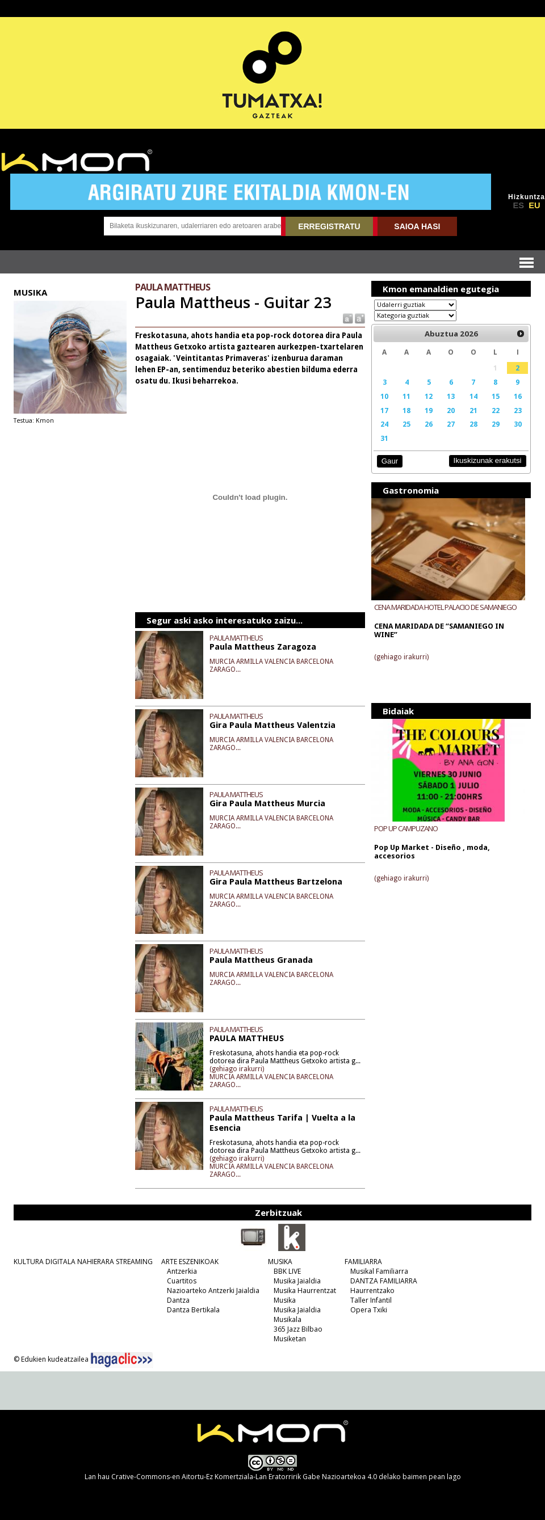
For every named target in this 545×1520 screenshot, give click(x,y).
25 (406, 423)
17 (384, 410)
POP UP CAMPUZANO (406, 828)
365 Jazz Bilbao (298, 1329)
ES (518, 205)
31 (384, 438)
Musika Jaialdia (297, 1281)
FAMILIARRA (363, 1261)
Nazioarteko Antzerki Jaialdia (213, 1290)
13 (451, 396)
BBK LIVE (287, 1271)
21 (473, 410)
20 (451, 410)
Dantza (178, 1300)
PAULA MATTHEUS (236, 638)
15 (496, 396)
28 (473, 423)
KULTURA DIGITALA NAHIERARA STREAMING (83, 1261)
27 (451, 423)
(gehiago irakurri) (236, 1069)
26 (429, 423)
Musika (285, 1300)
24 (384, 423)
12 (429, 396)
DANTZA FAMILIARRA (383, 1281)
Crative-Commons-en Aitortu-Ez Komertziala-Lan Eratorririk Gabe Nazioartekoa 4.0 (244, 1476)
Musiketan (290, 1339)
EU (534, 205)
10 (384, 396)
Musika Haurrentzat (305, 1290)
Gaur (390, 461)
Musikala (287, 1319)
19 (429, 410)
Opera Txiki (368, 1310)
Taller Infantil (371, 1300)
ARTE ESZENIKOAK (190, 1261)
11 (406, 396)
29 (496, 423)
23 (518, 410)
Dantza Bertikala (193, 1310)
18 (406, 410)
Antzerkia (182, 1271)
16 (518, 396)
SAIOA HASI (417, 226)
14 (473, 396)
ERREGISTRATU (329, 226)
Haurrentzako (372, 1290)
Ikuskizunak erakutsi (488, 460)
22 (496, 410)
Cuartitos (181, 1281)
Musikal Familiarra (379, 1271)
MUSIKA (280, 1261)
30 (518, 423)
